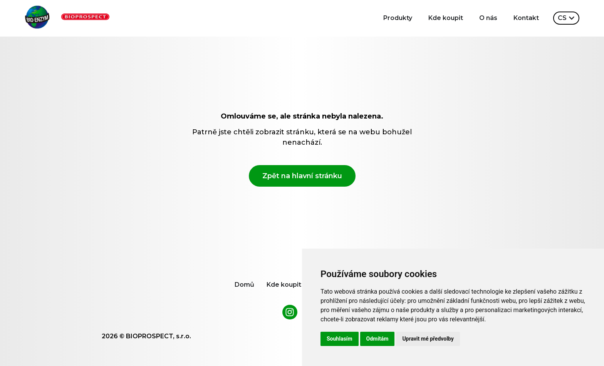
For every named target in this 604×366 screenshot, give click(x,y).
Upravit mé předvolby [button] (427, 339)
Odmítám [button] (377, 339)
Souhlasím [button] (339, 339)
